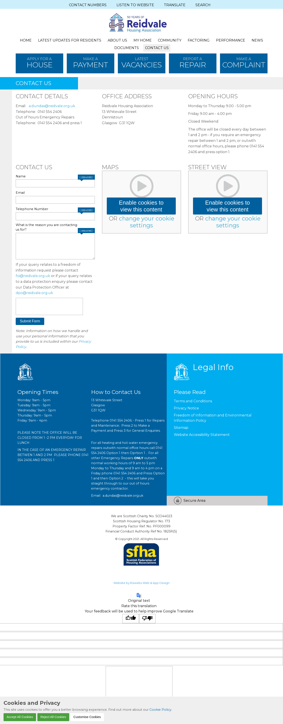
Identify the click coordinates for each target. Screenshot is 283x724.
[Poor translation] (147, 618)
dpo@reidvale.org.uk (34, 293)
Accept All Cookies (20, 717)
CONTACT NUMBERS (88, 5)
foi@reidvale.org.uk (33, 276)
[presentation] (49, 306)
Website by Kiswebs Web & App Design (141, 583)
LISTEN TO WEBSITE (135, 5)
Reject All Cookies (53, 717)
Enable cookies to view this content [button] (141, 206)
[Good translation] (130, 618)
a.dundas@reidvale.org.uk (52, 106)
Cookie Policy (160, 710)
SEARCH (202, 5)
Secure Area (194, 500)
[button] (30, 321)
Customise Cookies (87, 717)
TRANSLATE (174, 5)
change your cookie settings (146, 222)
